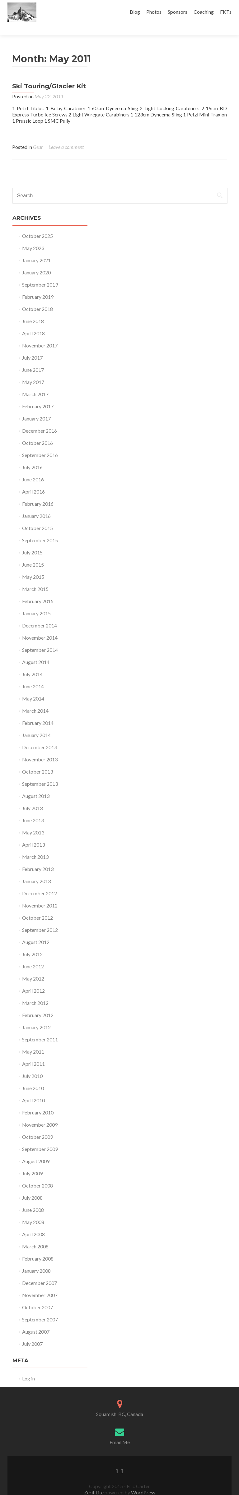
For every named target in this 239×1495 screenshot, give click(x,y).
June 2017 (33, 359)
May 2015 (33, 566)
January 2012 (36, 1016)
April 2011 (33, 1053)
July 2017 (32, 347)
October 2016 (37, 432)
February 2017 (38, 395)
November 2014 (40, 627)
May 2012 (33, 968)
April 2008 (33, 1223)
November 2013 (40, 748)
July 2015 (32, 541)
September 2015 (40, 529)
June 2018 (33, 310)
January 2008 (36, 1260)
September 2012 (40, 919)
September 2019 (40, 274)
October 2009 (37, 1126)
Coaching (204, 12)
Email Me (120, 1431)
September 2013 (40, 773)
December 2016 (39, 420)
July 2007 (32, 1333)
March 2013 (35, 846)
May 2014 (33, 688)
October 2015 (37, 517)
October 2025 (37, 225)
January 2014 (36, 724)
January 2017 (36, 408)
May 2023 (33, 237)
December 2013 (39, 736)
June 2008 (33, 1199)
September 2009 (40, 1138)
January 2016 (36, 505)
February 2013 (38, 858)
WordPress (142, 1481)
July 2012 (32, 943)
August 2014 (35, 651)
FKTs (226, 12)
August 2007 (35, 1321)
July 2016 (32, 456)
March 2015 (35, 578)
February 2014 (38, 712)
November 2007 (40, 1284)
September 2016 (40, 444)
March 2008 (35, 1235)
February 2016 (38, 493)
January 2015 (36, 602)
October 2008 (37, 1175)
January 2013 (36, 870)
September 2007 (40, 1308)
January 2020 (36, 261)
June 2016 (33, 468)
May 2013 (33, 821)
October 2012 (37, 907)
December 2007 (39, 1272)
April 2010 (33, 1089)
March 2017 (35, 383)
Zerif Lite (94, 1481)
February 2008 (38, 1248)
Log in (28, 1367)
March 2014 (35, 700)
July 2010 (32, 1065)
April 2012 (33, 980)
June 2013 (33, 809)
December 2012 (39, 882)
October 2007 (37, 1296)
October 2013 (37, 761)
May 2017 (33, 371)
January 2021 (36, 249)
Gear (38, 136)
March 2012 (35, 992)
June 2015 (33, 554)
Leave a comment (66, 136)
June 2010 (33, 1077)
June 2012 (33, 955)
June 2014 (33, 675)
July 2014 (32, 663)
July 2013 (32, 797)
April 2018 (33, 322)
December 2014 (39, 614)
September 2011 (40, 1028)
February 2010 (38, 1101)
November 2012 (40, 894)
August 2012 (35, 931)
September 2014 (40, 639)
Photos (154, 12)
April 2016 (33, 481)
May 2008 (33, 1211)
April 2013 (33, 834)
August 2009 (35, 1150)
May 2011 (33, 1041)
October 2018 (37, 298)
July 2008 (32, 1187)
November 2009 (40, 1114)
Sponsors (177, 12)
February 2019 (38, 286)
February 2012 (38, 1004)
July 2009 (32, 1162)
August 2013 (35, 785)
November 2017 (40, 334)
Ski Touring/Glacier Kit (49, 75)
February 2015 (38, 590)
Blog (135, 12)
